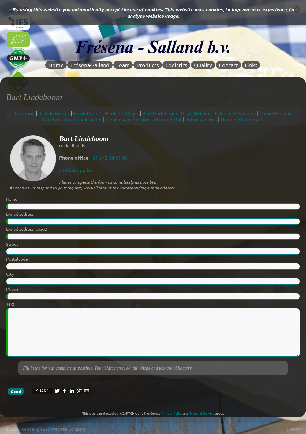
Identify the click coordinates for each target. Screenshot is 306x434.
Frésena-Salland (90, 65)
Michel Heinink (275, 113)
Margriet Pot (168, 119)
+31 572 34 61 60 (109, 157)
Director (295, 429)
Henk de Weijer (122, 113)
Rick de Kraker (53, 113)
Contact (228, 65)
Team (123, 65)
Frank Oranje (87, 113)
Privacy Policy (171, 413)
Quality (203, 65)
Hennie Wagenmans (242, 119)
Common (25, 113)
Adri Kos (51, 119)
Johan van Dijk (201, 119)
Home (56, 65)
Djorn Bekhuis (196, 113)
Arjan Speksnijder (83, 119)
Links (251, 65)
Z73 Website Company (64, 429)
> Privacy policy (75, 170)
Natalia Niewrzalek (235, 113)
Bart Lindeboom (159, 113)
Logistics (176, 65)
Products (147, 65)
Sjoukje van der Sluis (128, 119)
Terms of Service (201, 413)
